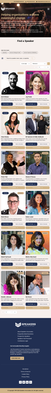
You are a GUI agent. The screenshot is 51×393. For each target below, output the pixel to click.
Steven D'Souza (30, 177)
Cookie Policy (25, 374)
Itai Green (29, 297)
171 (45, 67)
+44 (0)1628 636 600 (30, 1)
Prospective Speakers (24, 336)
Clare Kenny (5, 137)
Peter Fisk (4, 177)
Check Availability (13, 107)
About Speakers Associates (25, 331)
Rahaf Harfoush (6, 257)
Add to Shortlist (19, 104)
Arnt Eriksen (5, 97)
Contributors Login (23, 341)
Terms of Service (25, 371)
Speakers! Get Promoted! (25, 338)
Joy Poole (29, 97)
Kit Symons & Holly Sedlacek (35, 137)
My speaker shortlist (19, 1)
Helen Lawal (29, 217)
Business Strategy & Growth (15, 52)
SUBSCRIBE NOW (17, 358)
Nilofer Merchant (31, 257)
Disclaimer (25, 369)
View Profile (7, 104)
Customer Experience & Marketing (30, 52)
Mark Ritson (5, 217)
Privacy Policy (25, 376)
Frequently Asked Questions (25, 334)
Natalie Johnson (6, 297)
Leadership (4, 52)
